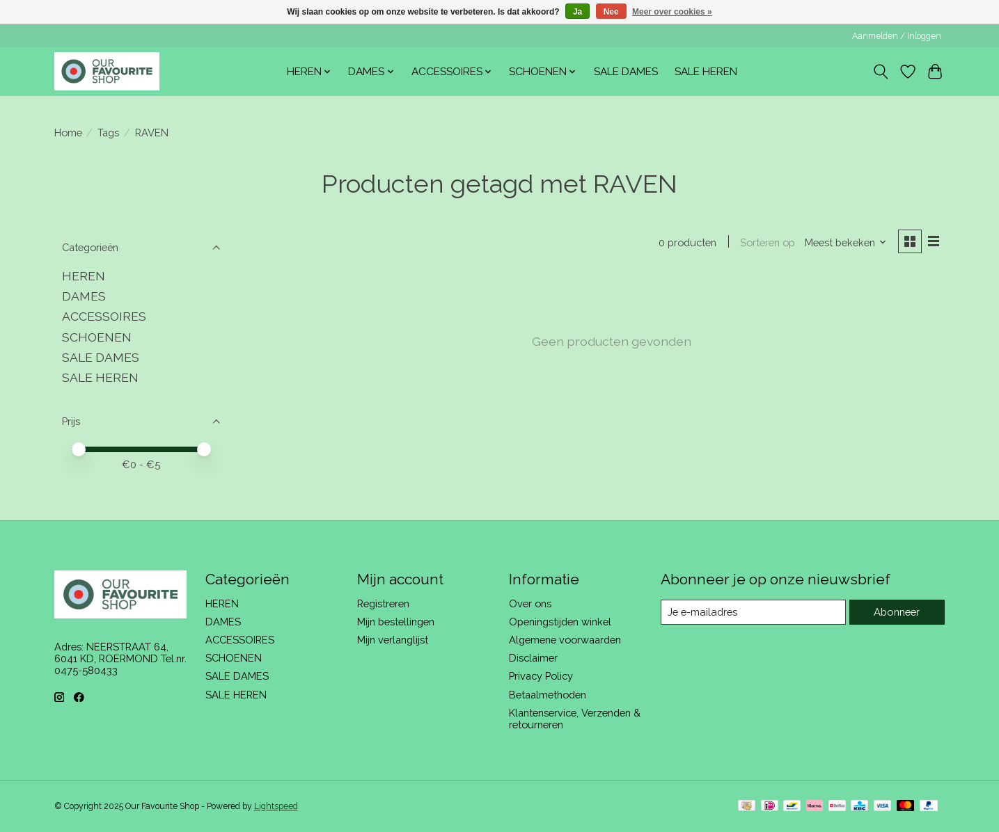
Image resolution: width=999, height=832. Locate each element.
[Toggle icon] (881, 71)
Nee (611, 12)
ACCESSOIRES (104, 316)
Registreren (383, 603)
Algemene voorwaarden (565, 640)
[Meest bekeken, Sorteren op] (844, 242)
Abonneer (897, 612)
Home (68, 132)
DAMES (84, 296)
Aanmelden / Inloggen (896, 36)
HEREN (83, 276)
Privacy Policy (541, 676)
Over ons (530, 603)
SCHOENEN (97, 337)
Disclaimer (533, 658)
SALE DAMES (626, 71)
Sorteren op (766, 242)
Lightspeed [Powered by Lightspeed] (276, 806)
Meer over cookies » (672, 12)
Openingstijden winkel (560, 621)
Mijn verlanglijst (392, 640)
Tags (108, 132)
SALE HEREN (706, 71)
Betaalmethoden (547, 695)
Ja (577, 12)
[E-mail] (753, 612)
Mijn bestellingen (395, 621)
